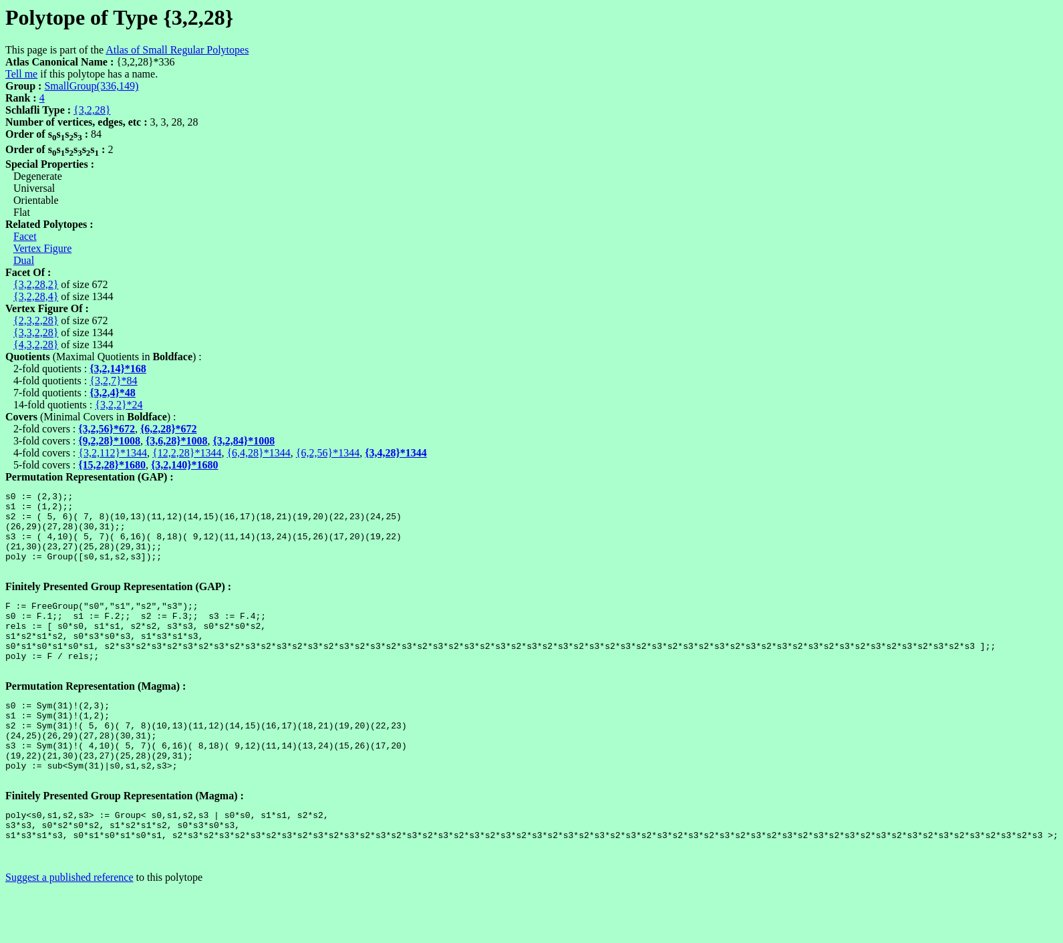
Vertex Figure (42, 248)
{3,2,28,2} (35, 284)
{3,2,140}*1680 (184, 464)
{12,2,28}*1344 (186, 452)
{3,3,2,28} (35, 332)
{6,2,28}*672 (168, 428)
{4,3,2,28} (35, 344)
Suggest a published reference (69, 931)
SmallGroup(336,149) (91, 86)
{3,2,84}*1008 (244, 440)
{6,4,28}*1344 (258, 452)
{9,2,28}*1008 (109, 440)
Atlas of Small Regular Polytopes (177, 49)
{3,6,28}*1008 (177, 440)
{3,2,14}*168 (118, 368)
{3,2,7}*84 (113, 380)
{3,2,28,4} (35, 296)
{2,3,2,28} (35, 320)
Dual (23, 260)
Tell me (21, 74)
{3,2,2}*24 (118, 404)
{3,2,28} (91, 110)
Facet (25, 236)
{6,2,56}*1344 (327, 452)
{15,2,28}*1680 (112, 464)
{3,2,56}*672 (106, 428)
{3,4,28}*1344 (396, 452)
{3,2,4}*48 (113, 392)
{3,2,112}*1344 (112, 452)
